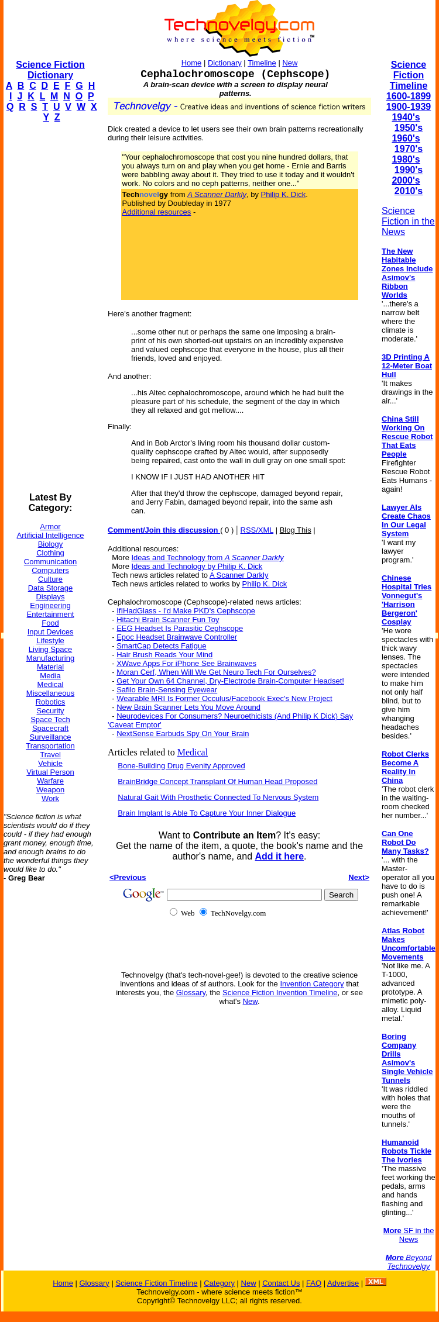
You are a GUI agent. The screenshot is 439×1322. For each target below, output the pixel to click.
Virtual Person (50, 772)
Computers (50, 570)
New (289, 62)
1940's (406, 117)
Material (50, 666)
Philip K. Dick (283, 194)
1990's (409, 170)
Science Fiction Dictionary (50, 70)
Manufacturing (50, 658)
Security (50, 710)
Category (219, 1283)
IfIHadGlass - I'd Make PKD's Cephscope (185, 610)
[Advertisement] (50, 307)
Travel (50, 754)
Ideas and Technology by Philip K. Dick (197, 566)
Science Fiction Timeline (409, 75)
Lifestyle (50, 640)
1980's (406, 159)
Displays (50, 596)
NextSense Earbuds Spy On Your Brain (182, 733)
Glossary (190, 992)
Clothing (50, 552)
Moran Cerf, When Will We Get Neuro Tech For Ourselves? (216, 672)
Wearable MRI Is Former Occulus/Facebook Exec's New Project (224, 698)
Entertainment (50, 614)
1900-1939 (408, 107)
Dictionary (225, 62)
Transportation (50, 745)
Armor (50, 526)
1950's (409, 128)
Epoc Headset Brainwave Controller (176, 637)
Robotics (51, 702)
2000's (406, 180)
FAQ (313, 1283)
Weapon (50, 789)
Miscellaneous (50, 693)
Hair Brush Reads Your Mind (164, 654)
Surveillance (50, 737)
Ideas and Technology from (208, 557)
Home (191, 62)
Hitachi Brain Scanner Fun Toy (167, 619)
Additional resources (156, 212)
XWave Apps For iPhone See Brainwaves (186, 663)
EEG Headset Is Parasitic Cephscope (179, 628)
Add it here (279, 856)
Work (50, 798)
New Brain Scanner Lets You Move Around (188, 707)
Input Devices (51, 631)
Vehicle (50, 763)
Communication (50, 561)
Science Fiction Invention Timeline (280, 992)
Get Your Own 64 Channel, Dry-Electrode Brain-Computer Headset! (230, 680)
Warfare (50, 780)
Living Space (50, 649)
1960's (406, 138)
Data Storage (50, 588)
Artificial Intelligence (50, 535)
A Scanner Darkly (239, 575)
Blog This (295, 530)
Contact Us (281, 1283)
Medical (50, 684)
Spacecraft (50, 728)
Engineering (50, 605)
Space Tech (50, 719)
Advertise (343, 1283)
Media (50, 675)
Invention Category (312, 983)
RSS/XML (257, 530)
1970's (409, 149)
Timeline (262, 62)
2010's (409, 191)
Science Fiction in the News (408, 221)
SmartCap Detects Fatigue (161, 645)
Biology (50, 544)
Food (50, 623)
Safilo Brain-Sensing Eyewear (166, 689)
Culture (50, 579)
